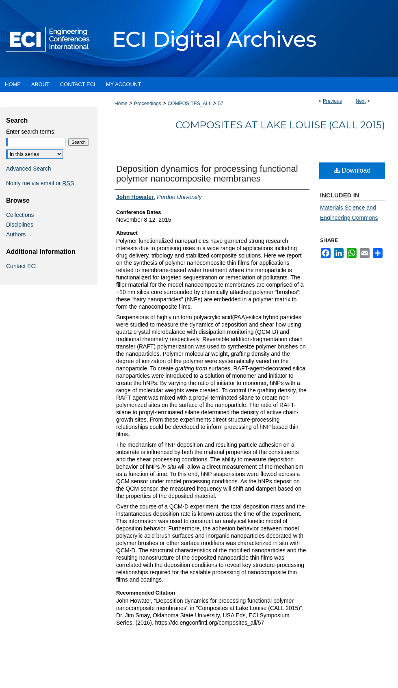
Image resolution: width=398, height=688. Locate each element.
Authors (16, 234)
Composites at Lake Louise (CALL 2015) (280, 125)
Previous (332, 101)
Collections (20, 215)
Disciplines (19, 224)
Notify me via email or (40, 183)
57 (220, 103)
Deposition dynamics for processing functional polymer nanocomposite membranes (207, 174)
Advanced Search (28, 168)
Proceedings (147, 103)
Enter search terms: (31, 131)
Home (121, 103)
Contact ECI (21, 266)
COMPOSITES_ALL (190, 103)
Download (352, 170)
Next (361, 101)
